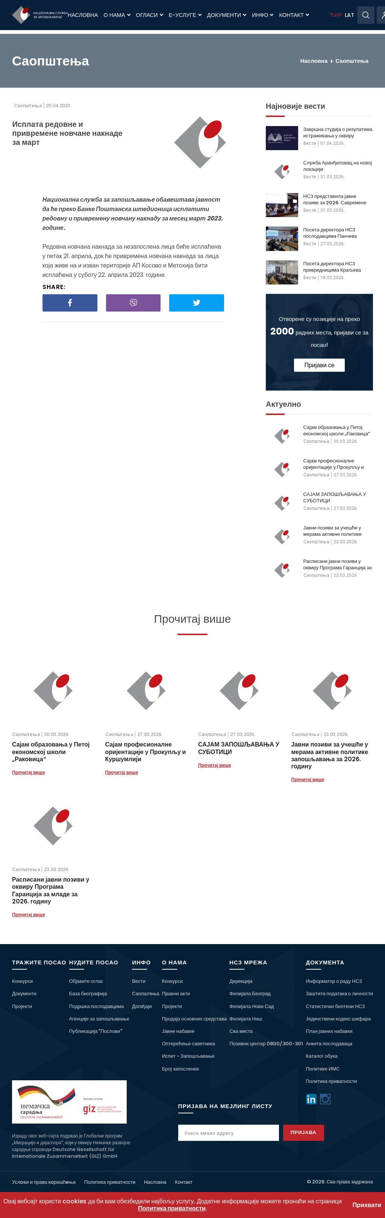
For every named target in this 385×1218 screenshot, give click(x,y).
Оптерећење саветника (188, 1043)
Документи (226, 15)
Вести (309, 143)
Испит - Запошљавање (188, 1056)
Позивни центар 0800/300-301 (266, 1043)
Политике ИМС (323, 1068)
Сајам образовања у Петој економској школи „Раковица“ (336, 430)
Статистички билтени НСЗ (335, 1006)
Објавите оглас (86, 981)
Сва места (241, 1031)
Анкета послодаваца (329, 1043)
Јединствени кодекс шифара (338, 1018)
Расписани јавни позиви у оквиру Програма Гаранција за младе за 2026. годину (337, 564)
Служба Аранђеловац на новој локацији (337, 166)
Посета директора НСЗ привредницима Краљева (332, 266)
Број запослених (180, 1068)
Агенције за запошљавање (99, 1018)
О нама (116, 15)
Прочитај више (28, 772)
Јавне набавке (178, 1031)
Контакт (294, 15)
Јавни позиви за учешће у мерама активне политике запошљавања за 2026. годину (332, 531)
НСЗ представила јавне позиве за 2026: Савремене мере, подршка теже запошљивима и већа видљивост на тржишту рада (335, 199)
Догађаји (142, 1006)
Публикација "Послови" (95, 1031)
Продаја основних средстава (194, 1018)
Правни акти (176, 993)
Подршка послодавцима (96, 1006)
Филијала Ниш (245, 1018)
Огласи (149, 15)
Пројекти (22, 1006)
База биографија (88, 993)
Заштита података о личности (339, 993)
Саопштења (351, 61)
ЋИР (336, 15)
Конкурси (22, 981)
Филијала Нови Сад (251, 1006)
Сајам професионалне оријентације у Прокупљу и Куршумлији (333, 464)
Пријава (304, 1132)
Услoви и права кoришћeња (44, 1182)
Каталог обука (322, 1056)
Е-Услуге (185, 15)
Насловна (83, 15)
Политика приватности (331, 1081)
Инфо (262, 15)
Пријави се (319, 365)
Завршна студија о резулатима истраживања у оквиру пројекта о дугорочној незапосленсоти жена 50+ (338, 132)
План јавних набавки (329, 1031)
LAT (349, 15)
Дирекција (240, 981)
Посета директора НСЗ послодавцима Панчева (330, 233)
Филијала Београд (250, 993)
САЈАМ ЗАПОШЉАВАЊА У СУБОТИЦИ (334, 497)
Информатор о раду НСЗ (334, 981)
